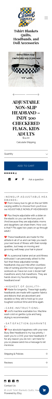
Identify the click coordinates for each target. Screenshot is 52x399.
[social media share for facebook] (9, 178)
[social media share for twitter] (16, 178)
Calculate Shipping (26, 142)
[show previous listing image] (20, 94)
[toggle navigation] (46, 18)
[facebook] (9, 381)
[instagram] (5, 381)
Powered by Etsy (13, 393)
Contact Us (10, 385)
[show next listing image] (32, 94)
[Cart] (44, 390)
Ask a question (36, 179)
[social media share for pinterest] (23, 178)
